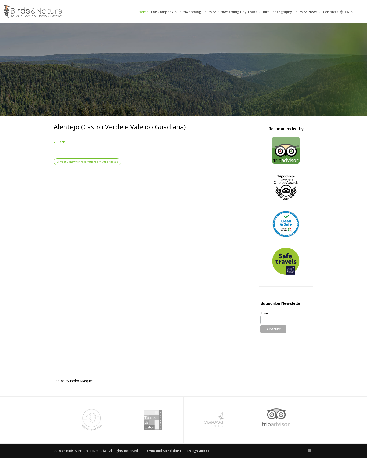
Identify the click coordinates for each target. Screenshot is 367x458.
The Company (161, 12)
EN (344, 12)
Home (143, 12)
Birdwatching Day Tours (237, 12)
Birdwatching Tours (195, 12)
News (312, 12)
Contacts (330, 12)
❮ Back (59, 142)
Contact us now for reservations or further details (87, 161)
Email (264, 313)
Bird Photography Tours (283, 12)
